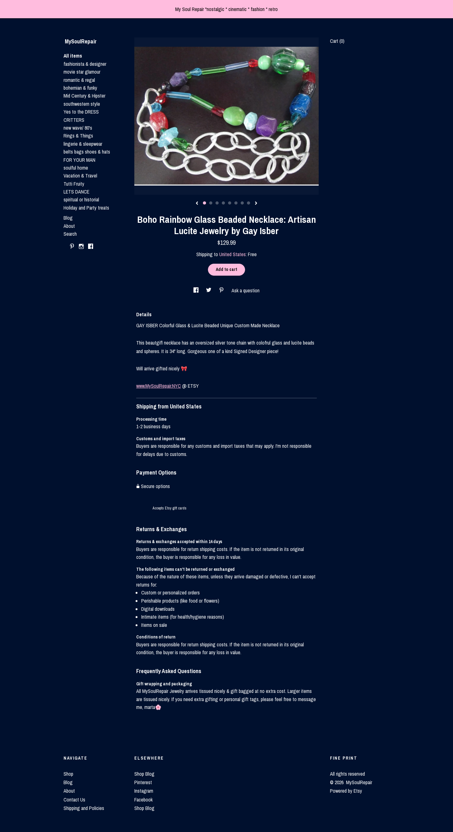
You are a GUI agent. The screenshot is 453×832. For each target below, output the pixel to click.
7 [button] (242, 203)
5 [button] (229, 203)
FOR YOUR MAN (79, 159)
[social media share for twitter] (209, 290)
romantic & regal (79, 79)
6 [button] (236, 203)
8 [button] (248, 203)
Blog (68, 217)
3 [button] (217, 203)
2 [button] (210, 203)
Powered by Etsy (346, 790)
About (69, 225)
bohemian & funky (80, 87)
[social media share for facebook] (196, 290)
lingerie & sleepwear (83, 143)
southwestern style (82, 103)
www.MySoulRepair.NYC (158, 385)
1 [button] (204, 203)
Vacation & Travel (80, 175)
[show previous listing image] (197, 203)
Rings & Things (78, 135)
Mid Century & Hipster (84, 95)
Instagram (143, 790)
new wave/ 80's (78, 127)
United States (232, 254)
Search (70, 233)
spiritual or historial (81, 199)
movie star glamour (82, 71)
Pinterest (143, 782)
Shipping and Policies (84, 808)
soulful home (76, 167)
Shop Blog (144, 773)
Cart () (337, 40)
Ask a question (246, 290)
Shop (68, 773)
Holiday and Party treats (86, 207)
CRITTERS (74, 119)
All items (73, 55)
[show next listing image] (256, 203)
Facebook (143, 799)
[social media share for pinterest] (222, 290)
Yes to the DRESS (81, 111)
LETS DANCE (76, 191)
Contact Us (74, 799)
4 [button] (223, 203)
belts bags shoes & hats (87, 151)
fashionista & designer (85, 63)
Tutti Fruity (74, 183)
